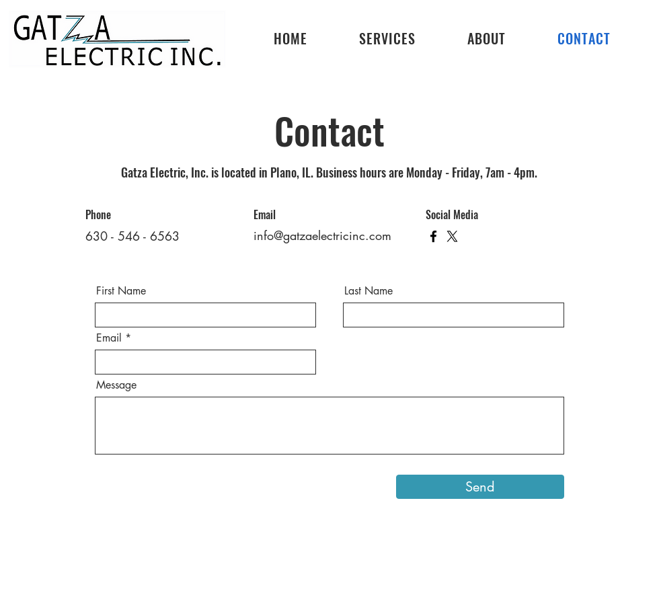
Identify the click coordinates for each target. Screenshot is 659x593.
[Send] (480, 487)
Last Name (368, 291)
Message (116, 385)
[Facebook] (433, 236)
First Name (121, 291)
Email (109, 338)
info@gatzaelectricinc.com (322, 235)
